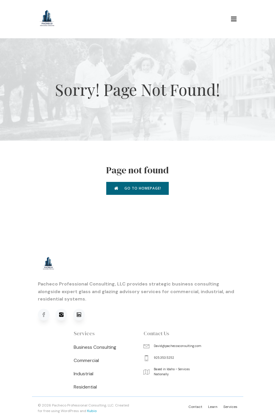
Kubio (92, 411)
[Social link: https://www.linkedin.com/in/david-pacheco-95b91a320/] (82, 315)
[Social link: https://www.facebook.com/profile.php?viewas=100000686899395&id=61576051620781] (46, 315)
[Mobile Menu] (234, 19)
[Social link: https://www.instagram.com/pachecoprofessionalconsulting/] (64, 315)
